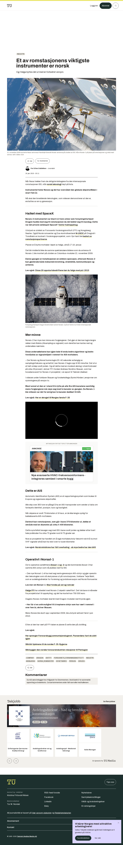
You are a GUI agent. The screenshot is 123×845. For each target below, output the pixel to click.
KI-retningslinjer (88, 806)
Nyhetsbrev (61, 661)
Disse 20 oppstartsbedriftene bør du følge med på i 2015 (62, 270)
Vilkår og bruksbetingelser (93, 801)
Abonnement (61, 821)
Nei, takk (98, 838)
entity (48, 658)
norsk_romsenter (46, 661)
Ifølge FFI (29, 590)
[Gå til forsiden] (9, 5)
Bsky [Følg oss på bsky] (46, 806)
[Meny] (116, 6)
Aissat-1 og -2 (57, 565)
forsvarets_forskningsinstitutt (69, 658)
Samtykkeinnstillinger (91, 797)
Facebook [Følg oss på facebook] (48, 797)
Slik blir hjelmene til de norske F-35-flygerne (46, 644)
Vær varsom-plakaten (42, 813)
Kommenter (42, 161)
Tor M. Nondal (13, 804)
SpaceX (81, 661)
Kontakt (61, 827)
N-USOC (80, 233)
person (72, 661)
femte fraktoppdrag (68, 225)
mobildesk (30, 661)
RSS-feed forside (52, 793)
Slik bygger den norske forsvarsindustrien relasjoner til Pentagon (56, 650)
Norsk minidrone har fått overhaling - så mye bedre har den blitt (65, 547)
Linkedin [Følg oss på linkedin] (48, 801)
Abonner (105, 6)
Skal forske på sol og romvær (60, 585)
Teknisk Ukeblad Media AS (27, 836)
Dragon (39, 658)
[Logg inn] (94, 5)
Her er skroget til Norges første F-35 (52, 398)
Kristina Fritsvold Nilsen (18, 795)
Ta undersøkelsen (83, 838)
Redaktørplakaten (63, 813)
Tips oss (110, 782)
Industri (20, 54)
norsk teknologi (54, 184)
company (30, 658)
